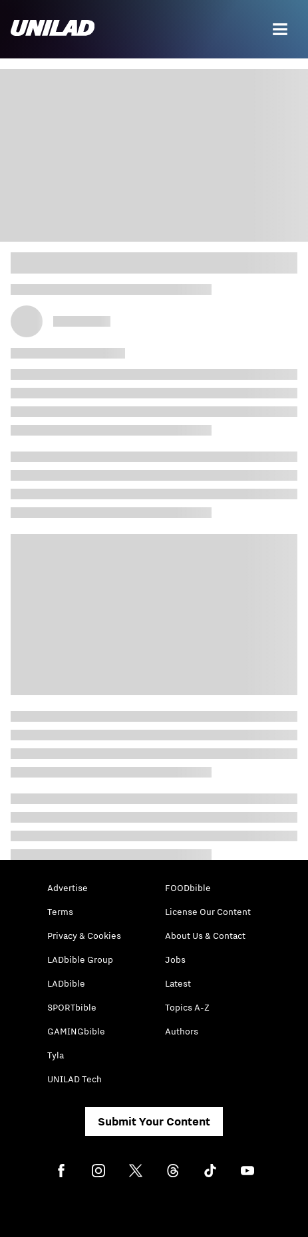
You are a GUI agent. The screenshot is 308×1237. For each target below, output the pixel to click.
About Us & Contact (205, 936)
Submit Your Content (154, 1121)
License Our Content (208, 912)
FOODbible (188, 888)
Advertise (67, 888)
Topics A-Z (187, 1007)
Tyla (55, 1055)
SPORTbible (71, 1007)
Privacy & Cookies (84, 936)
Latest (178, 983)
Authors (181, 1031)
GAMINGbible (76, 1031)
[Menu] (280, 29)
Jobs (175, 959)
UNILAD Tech (74, 1079)
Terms (60, 912)
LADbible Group (80, 959)
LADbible (66, 983)
